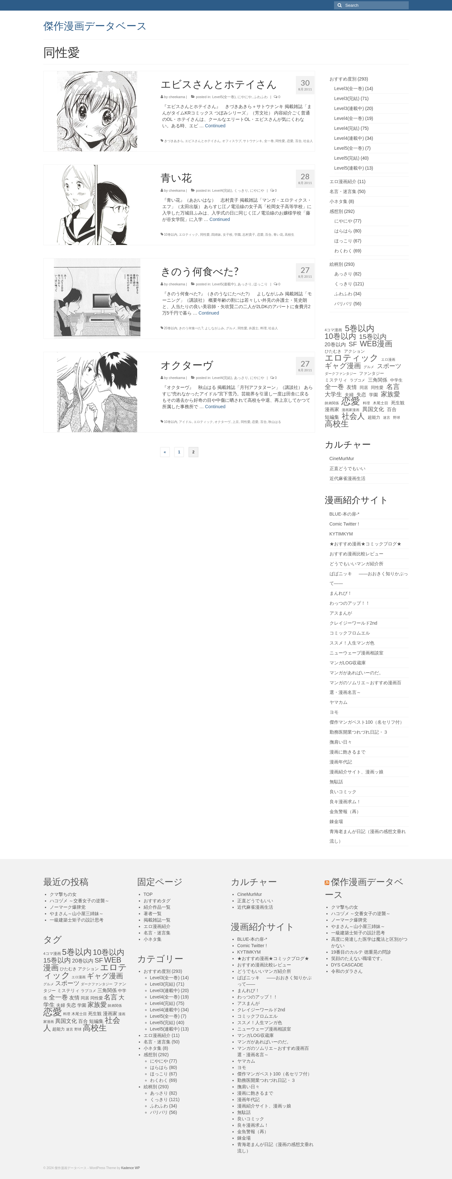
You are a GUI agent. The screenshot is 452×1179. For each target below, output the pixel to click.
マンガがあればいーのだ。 (356, 672)
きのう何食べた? (191, 328)
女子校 (227, 234)
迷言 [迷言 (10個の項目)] (386, 417)
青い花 (278, 234)
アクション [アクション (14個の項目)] (354, 351)
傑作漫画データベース (95, 25)
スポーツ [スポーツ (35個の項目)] (389, 366)
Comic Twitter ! (344, 523)
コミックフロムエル (350, 633)
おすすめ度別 (343, 78)
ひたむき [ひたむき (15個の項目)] (333, 351)
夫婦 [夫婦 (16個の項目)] (349, 394)
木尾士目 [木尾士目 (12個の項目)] (380, 403)
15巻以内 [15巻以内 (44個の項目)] (373, 336)
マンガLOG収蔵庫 (348, 662)
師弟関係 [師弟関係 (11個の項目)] (332, 403)
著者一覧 (153, 913)
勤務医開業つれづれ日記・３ (359, 732)
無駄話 (336, 781)
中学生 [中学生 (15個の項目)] (396, 380)
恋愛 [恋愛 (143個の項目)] (350, 401)
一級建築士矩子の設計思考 (77, 919)
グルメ (231, 328)
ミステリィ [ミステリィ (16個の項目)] (336, 380)
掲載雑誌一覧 (157, 919)
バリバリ (343, 303)
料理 (263, 328)
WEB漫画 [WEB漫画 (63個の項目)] (376, 344)
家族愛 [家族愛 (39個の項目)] (390, 394)
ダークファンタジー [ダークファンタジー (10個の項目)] (340, 373)
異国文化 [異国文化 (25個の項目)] (373, 409)
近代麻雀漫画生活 (347, 478)
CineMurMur (342, 458)
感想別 (336, 211)
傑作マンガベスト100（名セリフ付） (367, 722)
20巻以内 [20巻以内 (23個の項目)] (335, 344)
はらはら (343, 230)
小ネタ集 (338, 201)
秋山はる (274, 422)
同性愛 (280, 141)
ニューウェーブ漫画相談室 (356, 652)
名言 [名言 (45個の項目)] (393, 386)
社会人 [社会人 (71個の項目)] (353, 416)
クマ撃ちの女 (63, 894)
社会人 (308, 141)
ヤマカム (338, 702)
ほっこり (261, 284)
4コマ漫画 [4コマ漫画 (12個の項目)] (333, 330)
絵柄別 (336, 264)
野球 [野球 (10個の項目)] (396, 417)
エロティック (188, 234)
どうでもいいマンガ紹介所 (356, 563)
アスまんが (341, 613)
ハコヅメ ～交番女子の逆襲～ (79, 900)
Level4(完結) (222, 190)
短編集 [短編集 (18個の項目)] (332, 417)
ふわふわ (261, 97)
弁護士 (253, 328)
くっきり (241, 190)
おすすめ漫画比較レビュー (356, 553)
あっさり (245, 284)
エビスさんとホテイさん (202, 141)
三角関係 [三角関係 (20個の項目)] (377, 380)
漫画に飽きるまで (347, 751)
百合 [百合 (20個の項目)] (392, 409)
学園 (237, 234)
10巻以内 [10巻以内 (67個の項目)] (340, 336)
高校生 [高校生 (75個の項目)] (337, 424)
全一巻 (269, 141)
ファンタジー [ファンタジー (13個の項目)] (371, 373)
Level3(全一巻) (349, 88)
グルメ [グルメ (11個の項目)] (369, 367)
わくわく (343, 250)
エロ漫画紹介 (343, 181)
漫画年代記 (341, 761)
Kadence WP (130, 1168)
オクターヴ (222, 422)
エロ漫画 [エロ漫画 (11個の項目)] (388, 359)
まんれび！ (341, 593)
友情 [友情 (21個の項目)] (352, 387)
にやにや (245, 97)
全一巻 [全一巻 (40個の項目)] (334, 386)
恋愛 (290, 141)
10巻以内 (170, 234)
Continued (215, 125)
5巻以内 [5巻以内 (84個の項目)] (359, 328)
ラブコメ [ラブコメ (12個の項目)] (357, 380)
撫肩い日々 (341, 742)
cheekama (177, 97)
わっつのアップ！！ (350, 603)
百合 (298, 141)
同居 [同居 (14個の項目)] (364, 387)
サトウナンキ (252, 141)
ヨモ (334, 712)
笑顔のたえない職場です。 (358, 958)
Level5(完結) (347, 158)
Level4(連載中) (349, 138)
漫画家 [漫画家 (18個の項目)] (332, 409)
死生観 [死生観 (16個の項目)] (398, 402)
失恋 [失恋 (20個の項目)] (361, 394)
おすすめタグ (157, 900)
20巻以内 (170, 328)
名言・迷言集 (343, 191)
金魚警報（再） (345, 811)
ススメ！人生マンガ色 (352, 642)
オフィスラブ (231, 141)
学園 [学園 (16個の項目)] (373, 394)
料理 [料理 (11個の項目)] (366, 403)
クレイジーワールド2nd (353, 623)
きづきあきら (173, 141)
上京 (235, 422)
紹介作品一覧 (157, 907)
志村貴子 (248, 234)
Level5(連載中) (224, 284)
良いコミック (343, 791)
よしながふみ (214, 328)
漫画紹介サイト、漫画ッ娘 (356, 771)
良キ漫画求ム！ (345, 801)
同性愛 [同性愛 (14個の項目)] (377, 387)
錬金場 (336, 821)
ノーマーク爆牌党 (68, 907)
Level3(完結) (347, 98)
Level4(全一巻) (349, 118)
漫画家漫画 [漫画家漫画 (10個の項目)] (350, 410)
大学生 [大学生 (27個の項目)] (333, 394)
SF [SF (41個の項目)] (353, 344)
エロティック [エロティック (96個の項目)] (352, 358)
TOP (148, 894)
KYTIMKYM (341, 533)
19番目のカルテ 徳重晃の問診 (361, 952)
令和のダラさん (347, 971)
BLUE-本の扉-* (344, 514)
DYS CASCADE (347, 964)
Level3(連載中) (349, 108)
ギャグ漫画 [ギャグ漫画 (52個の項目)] (343, 366)
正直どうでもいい (347, 468)
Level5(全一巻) (224, 97)
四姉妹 (216, 234)
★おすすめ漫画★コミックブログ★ (365, 543)
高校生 (289, 234)
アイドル (185, 422)
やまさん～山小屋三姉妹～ (77, 913)
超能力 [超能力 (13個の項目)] (374, 417)
